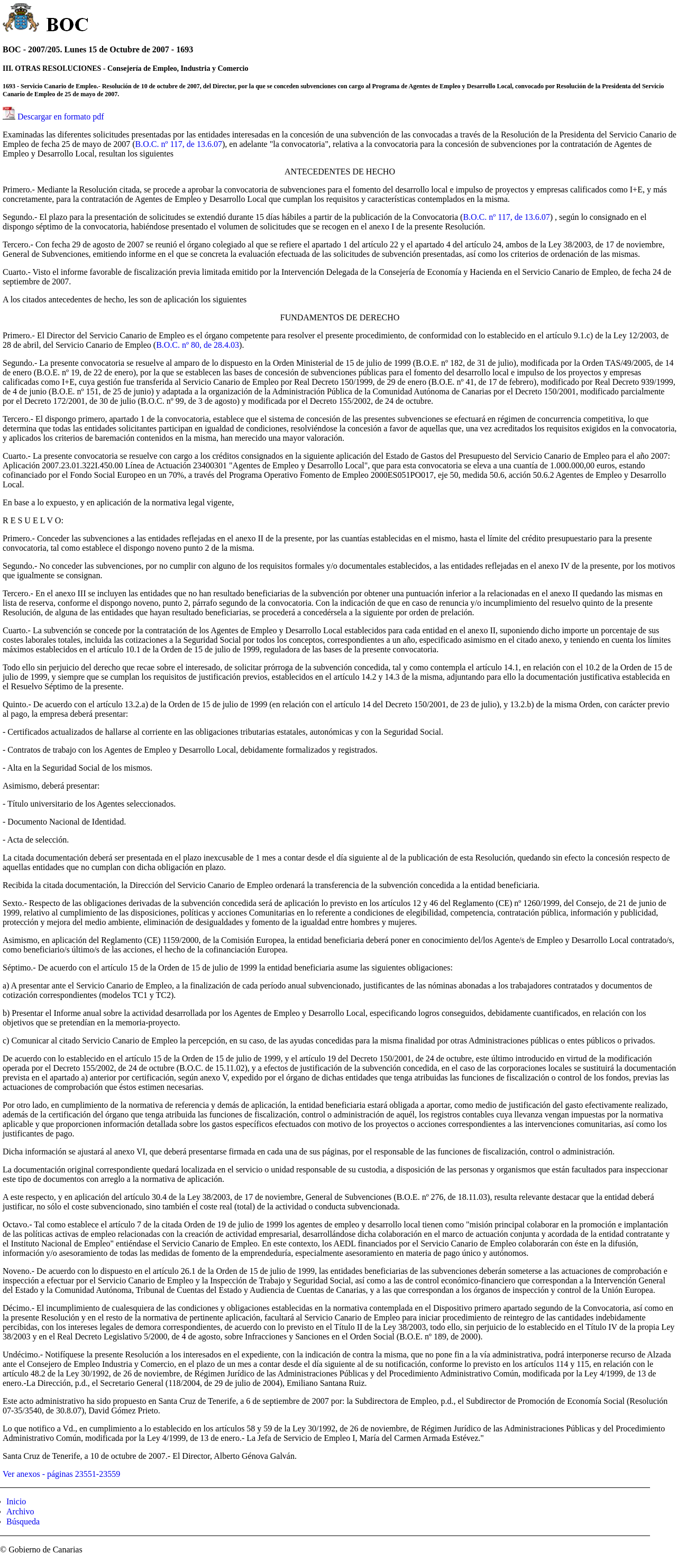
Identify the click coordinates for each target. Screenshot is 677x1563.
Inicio (16, 1501)
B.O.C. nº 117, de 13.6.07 (178, 144)
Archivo (20, 1511)
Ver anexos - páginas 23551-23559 (61, 1473)
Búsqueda (23, 1521)
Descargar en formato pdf (60, 116)
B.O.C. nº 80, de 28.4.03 (197, 344)
